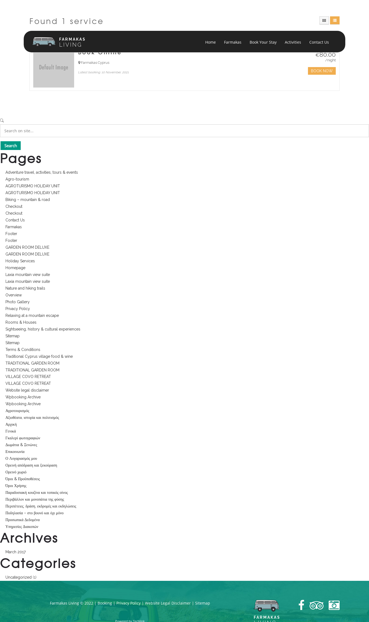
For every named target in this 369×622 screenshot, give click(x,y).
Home (210, 42)
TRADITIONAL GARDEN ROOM (32, 363)
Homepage (15, 268)
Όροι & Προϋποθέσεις (22, 479)
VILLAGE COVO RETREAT (28, 376)
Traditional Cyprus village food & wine (39, 356)
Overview (13, 295)
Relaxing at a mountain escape (32, 315)
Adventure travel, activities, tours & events (41, 172)
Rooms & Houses (21, 322)
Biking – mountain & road (27, 199)
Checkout (13, 206)
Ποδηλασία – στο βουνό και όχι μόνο (34, 513)
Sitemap (12, 336)
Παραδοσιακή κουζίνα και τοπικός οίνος (36, 492)
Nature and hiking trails (25, 288)
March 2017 (15, 552)
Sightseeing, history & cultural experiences (42, 329)
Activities (293, 42)
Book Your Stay (263, 42)
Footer (11, 234)
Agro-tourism (17, 179)
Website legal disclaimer (27, 390)
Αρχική (11, 424)
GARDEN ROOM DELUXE (27, 247)
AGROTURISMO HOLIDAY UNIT (32, 186)
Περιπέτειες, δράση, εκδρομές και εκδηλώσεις (40, 506)
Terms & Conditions (22, 349)
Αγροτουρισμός (17, 410)
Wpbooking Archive (23, 397)
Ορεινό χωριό (15, 472)
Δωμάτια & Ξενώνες (21, 445)
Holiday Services (20, 261)
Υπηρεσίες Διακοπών (21, 526)
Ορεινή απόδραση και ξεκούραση (31, 465)
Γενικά (10, 431)
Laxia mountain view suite (27, 274)
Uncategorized (18, 577)
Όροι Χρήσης (15, 485)
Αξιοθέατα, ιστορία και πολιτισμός (32, 417)
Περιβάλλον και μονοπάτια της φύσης (34, 499)
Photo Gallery (17, 302)
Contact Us (319, 42)
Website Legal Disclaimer (168, 603)
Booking (105, 603)
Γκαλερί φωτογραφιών (22, 438)
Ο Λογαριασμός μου (21, 458)
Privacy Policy (17, 309)
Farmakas (232, 42)
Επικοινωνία (15, 451)
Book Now (322, 71)
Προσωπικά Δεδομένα (22, 520)
